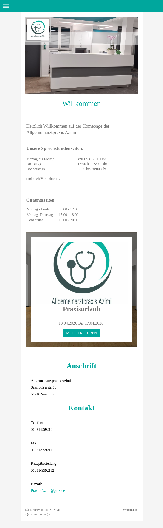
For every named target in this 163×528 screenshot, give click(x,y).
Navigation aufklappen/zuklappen (81, 6)
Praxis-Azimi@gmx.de (48, 490)
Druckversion (37, 509)
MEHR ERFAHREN (81, 333)
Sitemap (55, 509)
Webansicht (130, 509)
